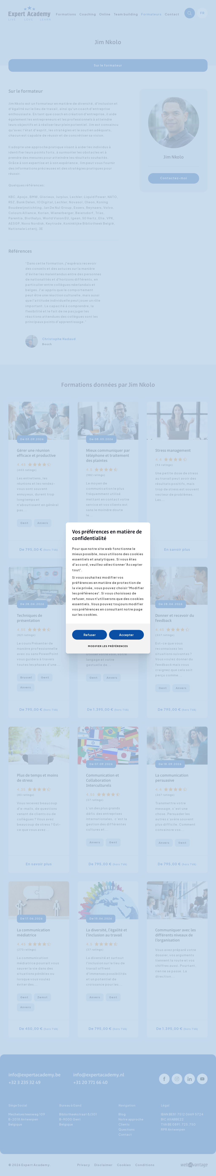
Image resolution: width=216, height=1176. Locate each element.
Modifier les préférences (108, 646)
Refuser (90, 635)
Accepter (126, 635)
